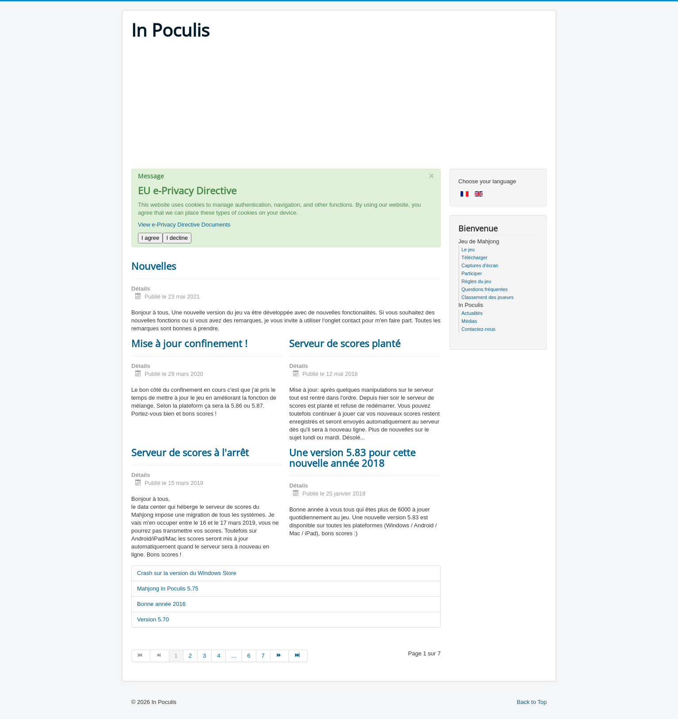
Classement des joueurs (487, 297)
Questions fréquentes (484, 289)
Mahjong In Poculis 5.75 (167, 588)
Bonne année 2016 (161, 604)
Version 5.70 (153, 619)
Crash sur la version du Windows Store (186, 573)
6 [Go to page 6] (248, 655)
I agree (150, 238)
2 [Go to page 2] (190, 655)
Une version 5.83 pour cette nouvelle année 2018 (352, 457)
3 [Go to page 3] (204, 655)
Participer (471, 273)
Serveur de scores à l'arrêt (190, 452)
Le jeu (468, 249)
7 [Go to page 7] (263, 655)
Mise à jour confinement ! (189, 343)
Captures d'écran (479, 265)
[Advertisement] (339, 107)
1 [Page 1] (176, 655)
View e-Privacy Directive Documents (184, 224)
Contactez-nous (478, 329)
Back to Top (532, 702)
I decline (176, 238)
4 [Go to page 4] (218, 655)
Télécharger (474, 257)
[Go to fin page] (298, 656)
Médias (469, 321)
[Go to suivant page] (279, 656)
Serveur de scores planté (344, 343)
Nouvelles (153, 265)
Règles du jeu (476, 281)
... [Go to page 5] (233, 655)
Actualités (472, 313)
